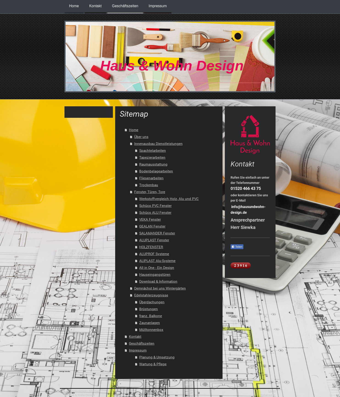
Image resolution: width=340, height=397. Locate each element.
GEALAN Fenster (152, 226)
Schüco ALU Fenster (155, 212)
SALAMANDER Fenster (157, 233)
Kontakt (135, 336)
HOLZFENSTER (151, 247)
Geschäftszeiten (141, 343)
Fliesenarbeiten (151, 178)
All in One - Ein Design (156, 267)
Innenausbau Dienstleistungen (158, 143)
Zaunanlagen (149, 322)
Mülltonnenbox (151, 329)
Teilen (236, 246)
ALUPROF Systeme (154, 253)
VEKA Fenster (150, 219)
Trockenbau (148, 185)
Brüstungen (148, 309)
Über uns (141, 136)
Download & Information (158, 281)
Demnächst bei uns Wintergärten (160, 288)
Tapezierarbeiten (152, 157)
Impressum (138, 350)
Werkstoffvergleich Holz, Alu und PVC (169, 198)
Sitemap (94, 391)
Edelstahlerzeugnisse (151, 295)
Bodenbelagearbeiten (156, 171)
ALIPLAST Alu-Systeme (157, 260)
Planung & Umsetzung (157, 357)
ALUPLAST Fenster (154, 240)
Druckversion (75, 391)
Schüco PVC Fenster (155, 205)
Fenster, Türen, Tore (149, 191)
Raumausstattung (153, 164)
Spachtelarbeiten (152, 150)
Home (133, 129)
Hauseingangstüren (154, 274)
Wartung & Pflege (153, 364)
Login (272, 391)
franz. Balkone (150, 315)
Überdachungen (151, 302)
